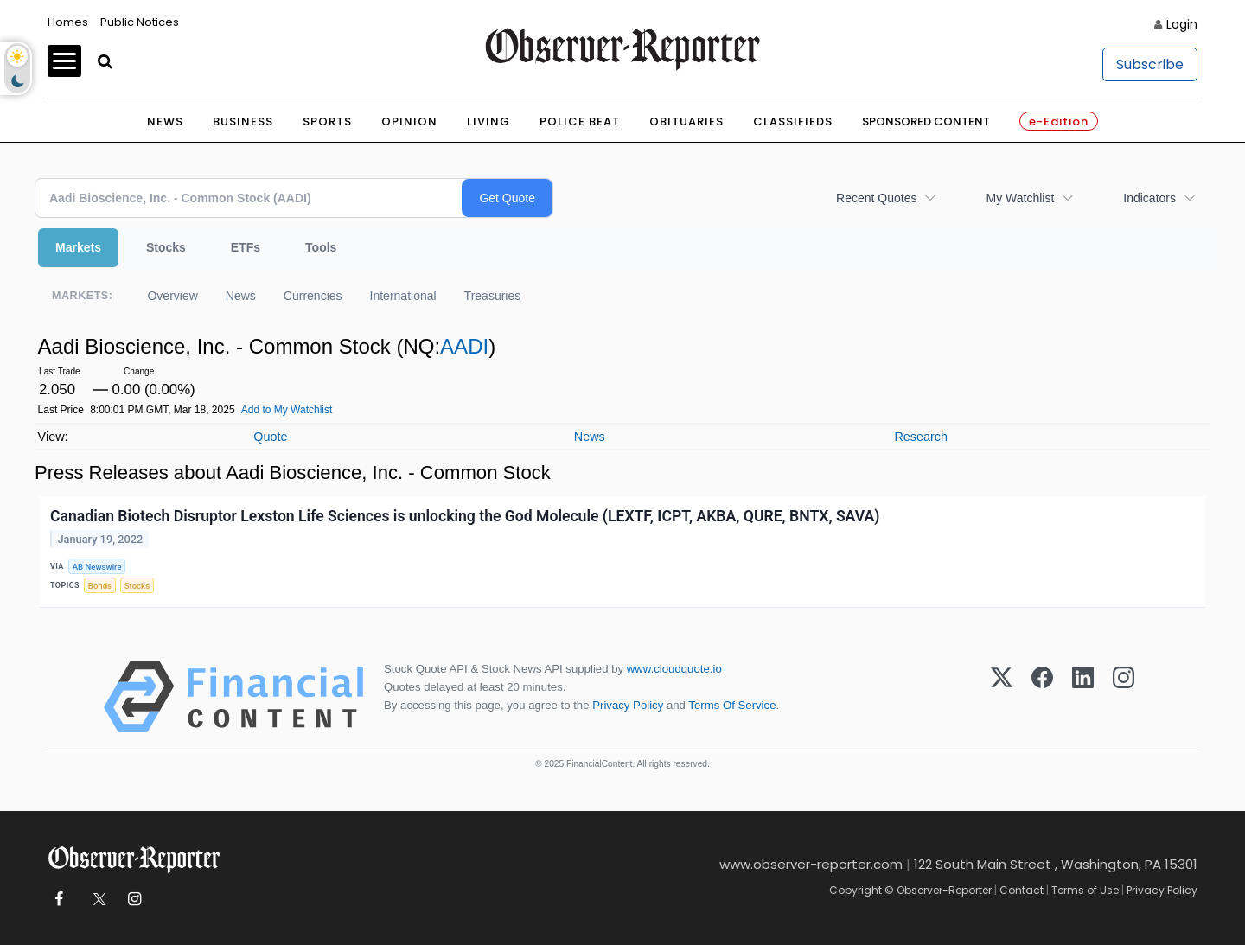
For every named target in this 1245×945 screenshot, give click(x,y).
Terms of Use (1085, 890)
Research (921, 437)
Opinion (409, 121)
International (403, 296)
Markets (78, 247)
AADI (464, 346)
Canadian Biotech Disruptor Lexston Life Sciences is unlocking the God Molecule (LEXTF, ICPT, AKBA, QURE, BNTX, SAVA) (464, 516)
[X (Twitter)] (1001, 697)
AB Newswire (97, 566)
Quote (270, 437)
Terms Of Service (732, 705)
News (165, 121)
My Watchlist (1020, 198)
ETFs (245, 247)
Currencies (313, 296)
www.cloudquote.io (674, 668)
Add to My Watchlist (287, 410)
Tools (320, 247)
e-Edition (1059, 121)
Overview (172, 296)
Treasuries (492, 296)
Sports (327, 121)
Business (243, 121)
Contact (1021, 890)
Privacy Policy (627, 705)
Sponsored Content (926, 121)
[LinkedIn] (1083, 697)
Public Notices (139, 22)
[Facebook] (1042, 697)
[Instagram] (1123, 697)
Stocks (166, 247)
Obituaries (686, 121)
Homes (68, 22)
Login (1181, 24)
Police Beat (580, 121)
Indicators (1149, 198)
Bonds (100, 586)
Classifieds (793, 121)
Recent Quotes (876, 198)
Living (488, 121)
